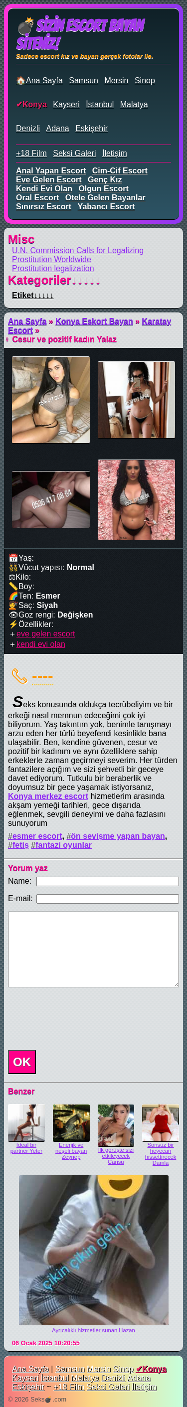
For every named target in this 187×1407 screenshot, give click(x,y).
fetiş (20, 845)
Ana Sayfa (27, 321)
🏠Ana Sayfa (39, 80)
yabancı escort (106, 206)
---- (42, 675)
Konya (34, 104)
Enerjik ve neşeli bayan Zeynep (71, 1151)
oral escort (37, 197)
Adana (57, 128)
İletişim (114, 153)
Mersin (116, 80)
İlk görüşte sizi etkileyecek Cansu (116, 1156)
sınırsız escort (43, 206)
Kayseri (66, 104)
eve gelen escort (49, 179)
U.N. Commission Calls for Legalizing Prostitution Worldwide (78, 255)
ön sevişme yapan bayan (118, 836)
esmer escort (37, 836)
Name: (19, 881)
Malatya (134, 104)
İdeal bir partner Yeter (26, 1148)
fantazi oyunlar (63, 845)
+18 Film (31, 153)
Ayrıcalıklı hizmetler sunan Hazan (93, 1330)
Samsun (83, 80)
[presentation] (80, 1018)
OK (22, 1062)
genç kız (105, 179)
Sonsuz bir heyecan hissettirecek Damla (161, 1154)
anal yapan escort (51, 170)
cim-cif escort (120, 170)
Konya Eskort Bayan (94, 321)
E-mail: (20, 898)
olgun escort (103, 188)
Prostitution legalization (53, 268)
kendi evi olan (44, 188)
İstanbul (100, 104)
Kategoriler (54, 280)
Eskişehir (91, 128)
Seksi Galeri (74, 153)
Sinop (145, 80)
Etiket (33, 295)
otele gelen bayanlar (105, 197)
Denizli (28, 128)
